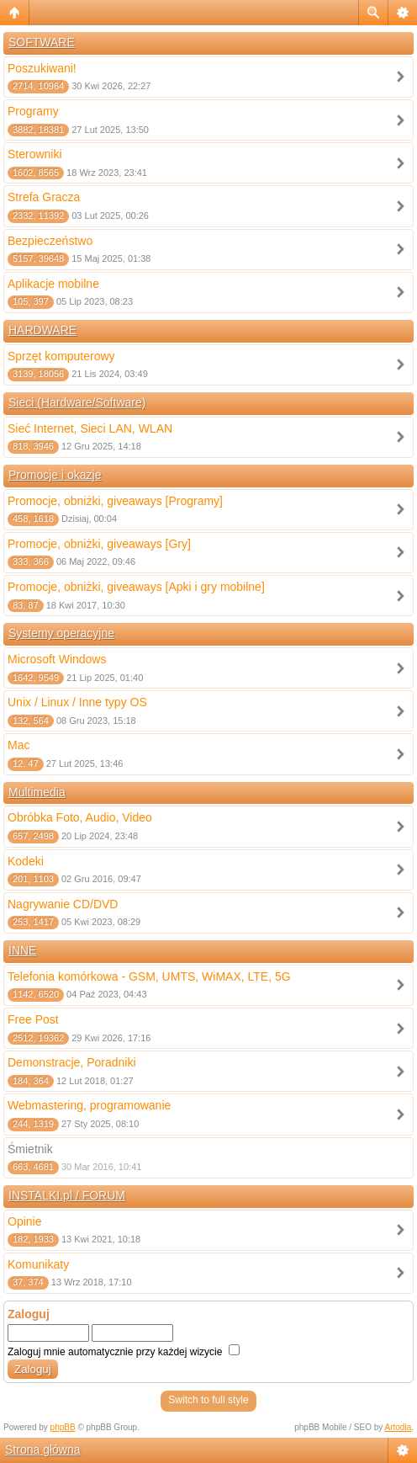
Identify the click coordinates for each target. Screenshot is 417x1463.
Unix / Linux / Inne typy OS (77, 702)
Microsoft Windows (57, 659)
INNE (22, 950)
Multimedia (37, 792)
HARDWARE (42, 330)
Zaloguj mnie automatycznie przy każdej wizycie (124, 1352)
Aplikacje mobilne (53, 283)
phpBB (63, 1427)
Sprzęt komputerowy (61, 356)
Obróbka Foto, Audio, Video (80, 817)
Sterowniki (35, 154)
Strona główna (43, 1449)
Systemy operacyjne (61, 633)
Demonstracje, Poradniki (72, 1062)
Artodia (398, 1427)
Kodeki (26, 861)
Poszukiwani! (42, 68)
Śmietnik (30, 1149)
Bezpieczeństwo (50, 240)
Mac (18, 745)
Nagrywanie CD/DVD (63, 904)
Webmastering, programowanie (89, 1105)
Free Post (33, 1019)
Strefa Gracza (44, 197)
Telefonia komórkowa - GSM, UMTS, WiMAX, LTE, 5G (149, 976)
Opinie (24, 1221)
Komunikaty (38, 1264)
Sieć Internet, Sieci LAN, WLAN (90, 428)
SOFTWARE (41, 42)
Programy (33, 111)
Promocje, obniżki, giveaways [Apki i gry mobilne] (136, 586)
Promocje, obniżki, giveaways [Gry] (99, 544)
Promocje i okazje (55, 474)
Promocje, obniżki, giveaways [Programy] (115, 501)
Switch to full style (208, 1400)
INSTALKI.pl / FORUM (66, 1195)
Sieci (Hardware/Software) (76, 402)
